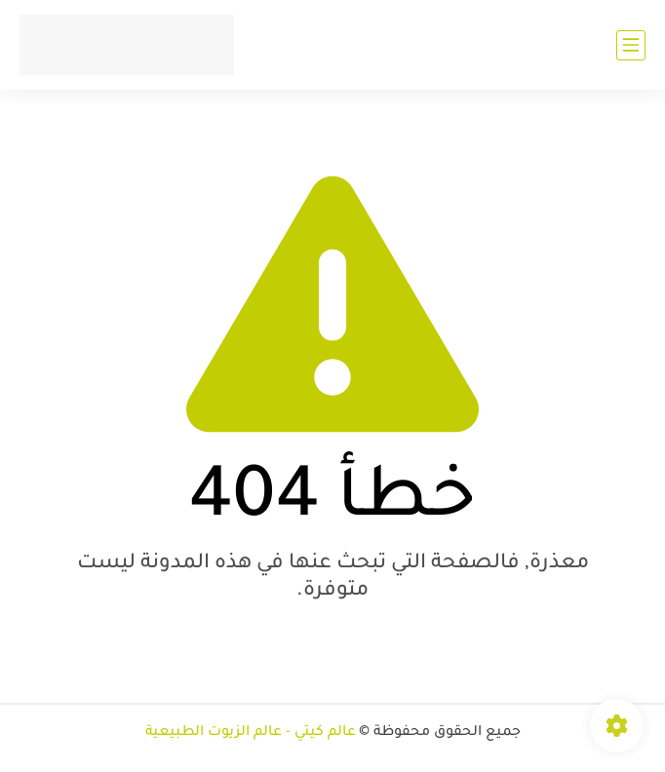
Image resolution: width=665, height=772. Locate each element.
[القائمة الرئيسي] (630, 45)
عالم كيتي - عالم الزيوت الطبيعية (250, 733)
